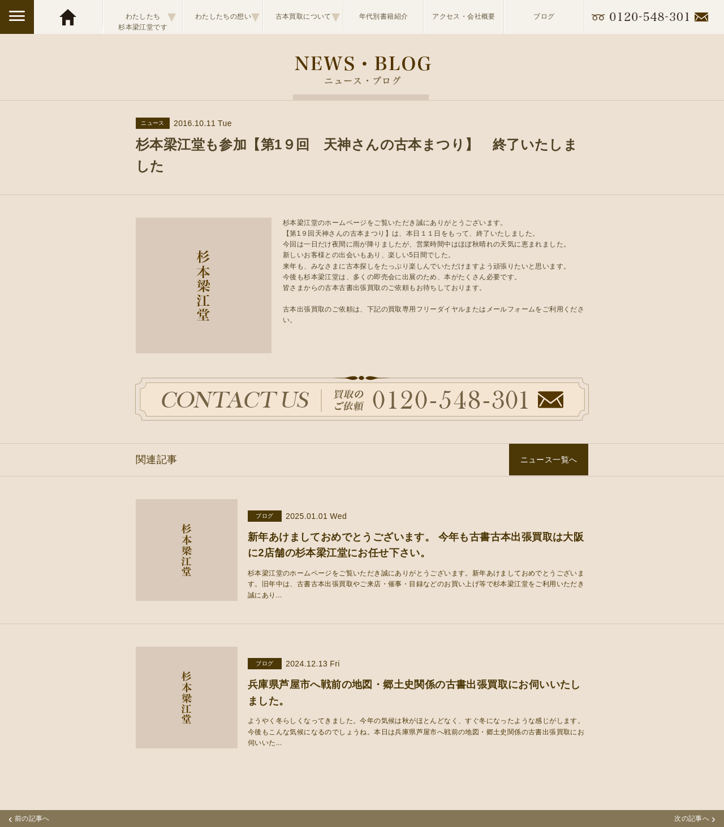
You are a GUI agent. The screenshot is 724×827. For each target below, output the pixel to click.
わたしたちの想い (227, 16)
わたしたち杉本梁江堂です (147, 17)
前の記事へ (29, 818)
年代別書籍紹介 (383, 16)
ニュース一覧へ (549, 459)
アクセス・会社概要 (463, 16)
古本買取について (308, 16)
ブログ (543, 16)
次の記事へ (695, 818)
